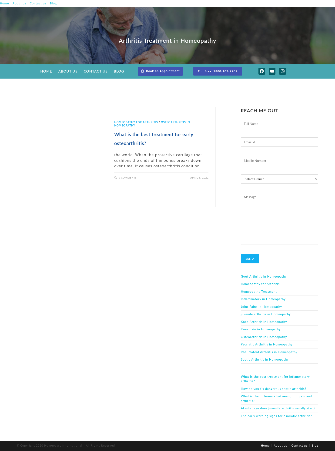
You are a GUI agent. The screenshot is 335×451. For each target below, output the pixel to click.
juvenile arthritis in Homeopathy (266, 314)
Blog (53, 3)
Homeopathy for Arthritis (136, 122)
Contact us (38, 3)
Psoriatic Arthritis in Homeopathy (267, 344)
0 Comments (128, 177)
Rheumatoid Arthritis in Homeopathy (269, 352)
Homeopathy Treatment (259, 291)
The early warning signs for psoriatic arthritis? (276, 416)
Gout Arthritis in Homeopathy (264, 276)
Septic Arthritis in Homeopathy (265, 359)
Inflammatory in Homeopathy (263, 299)
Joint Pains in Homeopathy (261, 306)
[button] (160, 71)
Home (4, 3)
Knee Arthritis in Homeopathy (264, 322)
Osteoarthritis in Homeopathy (264, 337)
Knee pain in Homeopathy (261, 329)
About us (20, 3)
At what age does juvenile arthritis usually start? (278, 408)
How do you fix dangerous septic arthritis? (273, 389)
